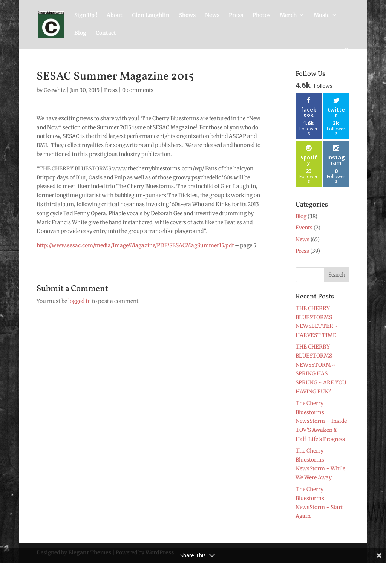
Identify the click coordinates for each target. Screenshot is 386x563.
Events (304, 227)
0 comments (137, 90)
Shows (187, 15)
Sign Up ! (85, 15)
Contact (106, 33)
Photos (261, 15)
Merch (288, 15)
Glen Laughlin (151, 15)
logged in (79, 301)
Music (321, 15)
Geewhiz (55, 90)
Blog (80, 33)
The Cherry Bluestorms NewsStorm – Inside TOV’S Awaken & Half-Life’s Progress (321, 421)
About (115, 15)
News (212, 15)
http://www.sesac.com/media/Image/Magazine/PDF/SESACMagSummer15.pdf (135, 245)
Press (236, 15)
